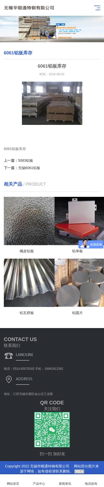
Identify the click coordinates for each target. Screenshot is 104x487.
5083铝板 (25, 160)
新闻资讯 (65, 480)
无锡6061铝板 (29, 168)
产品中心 (39, 480)
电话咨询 (91, 480)
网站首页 (13, 480)
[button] (49, 37)
